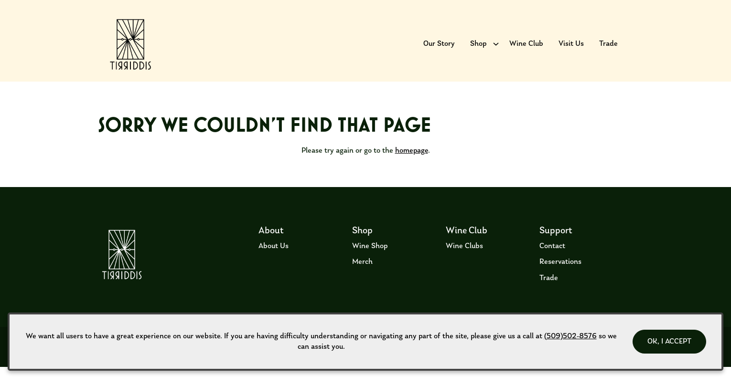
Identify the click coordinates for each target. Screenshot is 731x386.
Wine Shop (369, 265)
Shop (478, 50)
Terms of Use (106, 373)
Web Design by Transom (611, 373)
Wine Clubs (464, 265)
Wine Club (526, 50)
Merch (362, 281)
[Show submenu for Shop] (496, 50)
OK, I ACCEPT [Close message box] (669, 341)
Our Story (439, 50)
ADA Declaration (221, 373)
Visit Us (571, 50)
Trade (608, 50)
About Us (273, 265)
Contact (552, 265)
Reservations (560, 281)
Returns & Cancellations (161, 373)
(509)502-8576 (570, 336)
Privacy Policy (268, 373)
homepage (411, 170)
